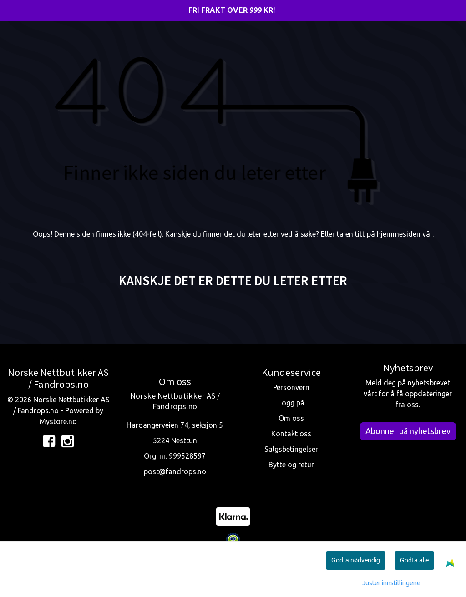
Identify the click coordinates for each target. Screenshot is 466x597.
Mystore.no (58, 421)
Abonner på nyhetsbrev (408, 430)
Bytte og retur (291, 464)
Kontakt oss (291, 434)
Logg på (291, 403)
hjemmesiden (398, 234)
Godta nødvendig (355, 560)
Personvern (291, 387)
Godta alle (414, 560)
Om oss (291, 418)
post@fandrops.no (175, 471)
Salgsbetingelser (291, 449)
